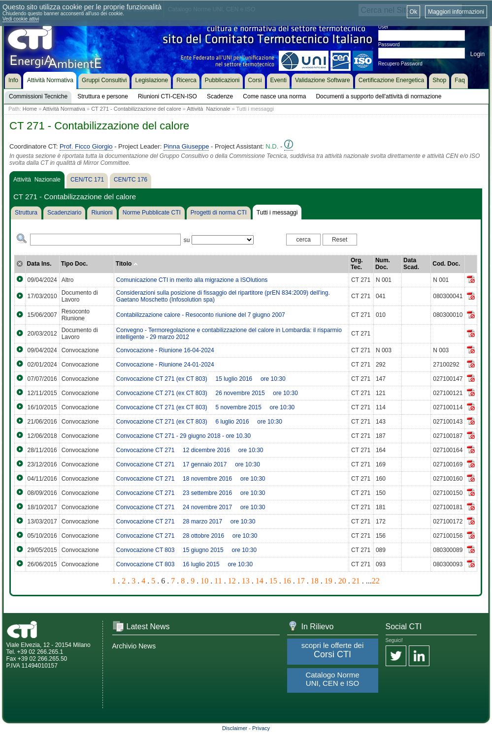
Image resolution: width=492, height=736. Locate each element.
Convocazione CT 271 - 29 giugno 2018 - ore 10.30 (183, 435)
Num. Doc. (382, 264)
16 (287, 581)
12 (232, 581)
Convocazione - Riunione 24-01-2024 (165, 364)
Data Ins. (39, 263)
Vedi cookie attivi (20, 19)
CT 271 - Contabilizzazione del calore (136, 109)
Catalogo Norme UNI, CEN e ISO (332, 679)
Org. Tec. (357, 264)
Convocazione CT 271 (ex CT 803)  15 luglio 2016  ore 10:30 (201, 378)
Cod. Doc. (446, 263)
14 (259, 581)
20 (342, 581)
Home (30, 109)
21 (356, 581)
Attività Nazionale (208, 109)
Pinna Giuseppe (186, 146)
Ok (413, 11)
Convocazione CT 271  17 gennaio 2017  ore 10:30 (188, 464)
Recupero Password (400, 63)
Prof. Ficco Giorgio (86, 146)
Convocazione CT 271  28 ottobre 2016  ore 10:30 (187, 535)
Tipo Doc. (74, 263)
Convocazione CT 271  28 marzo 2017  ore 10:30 (186, 521)
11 (218, 581)
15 (273, 581)
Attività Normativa (64, 109)
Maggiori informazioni (456, 11)
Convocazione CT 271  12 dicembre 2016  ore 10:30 (189, 450)
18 (315, 581)
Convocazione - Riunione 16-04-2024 (165, 350)
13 (246, 581)
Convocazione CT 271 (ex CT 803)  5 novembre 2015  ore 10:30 (205, 407)
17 (301, 581)
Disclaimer (234, 728)
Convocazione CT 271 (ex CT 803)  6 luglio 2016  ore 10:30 (199, 421)
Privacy (261, 728)
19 (328, 581)
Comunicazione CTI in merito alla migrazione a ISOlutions (191, 279)
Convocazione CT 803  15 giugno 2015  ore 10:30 (186, 550)
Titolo (127, 263)
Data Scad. (411, 264)
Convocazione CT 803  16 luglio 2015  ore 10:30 (184, 564)
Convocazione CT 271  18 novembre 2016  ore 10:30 (190, 478)
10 (204, 581)
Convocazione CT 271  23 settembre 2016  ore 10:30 (190, 493)
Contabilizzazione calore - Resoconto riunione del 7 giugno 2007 (200, 314)
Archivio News (134, 646)
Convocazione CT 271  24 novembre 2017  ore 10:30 (190, 507)
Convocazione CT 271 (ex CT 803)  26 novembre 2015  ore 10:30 (207, 393)
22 (376, 581)
